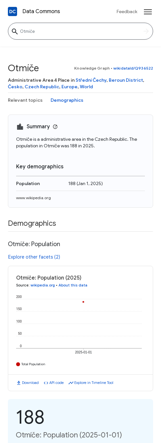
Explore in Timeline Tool (93, 382)
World (86, 87)
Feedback (127, 11)
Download (30, 382)
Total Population (33, 364)
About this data (72, 285)
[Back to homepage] (12, 11)
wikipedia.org (43, 285)
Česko (15, 87)
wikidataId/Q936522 (133, 68)
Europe (69, 87)
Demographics (67, 100)
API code (56, 382)
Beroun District (126, 80)
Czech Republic (42, 87)
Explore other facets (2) (34, 257)
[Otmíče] (80, 31)
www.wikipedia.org (33, 197)
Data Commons (41, 11)
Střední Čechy (91, 80)
